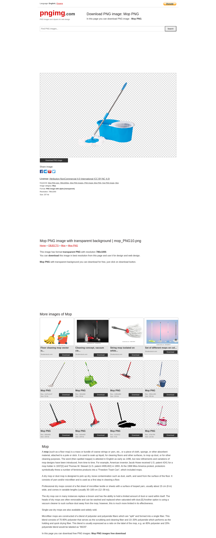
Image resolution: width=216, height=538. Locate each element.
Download (66, 355)
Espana (60, 3)
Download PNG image (53, 160)
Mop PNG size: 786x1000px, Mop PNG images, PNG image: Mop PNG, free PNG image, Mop (83, 183)
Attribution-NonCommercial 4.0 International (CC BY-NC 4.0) (79, 179)
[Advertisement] (108, 53)
